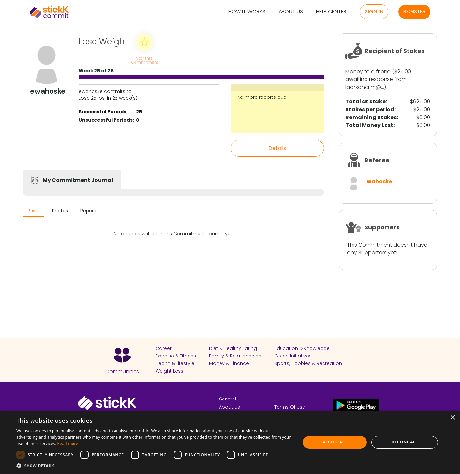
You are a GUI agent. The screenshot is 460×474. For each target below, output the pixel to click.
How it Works (246, 12)
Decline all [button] (404, 442)
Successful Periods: (103, 111)
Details (277, 148)
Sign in (374, 11)
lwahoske (378, 181)
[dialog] (230, 442)
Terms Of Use (289, 407)
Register (414, 11)
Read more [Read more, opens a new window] (67, 443)
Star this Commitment (144, 59)
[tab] (33, 211)
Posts (34, 210)
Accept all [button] (335, 442)
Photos (60, 210)
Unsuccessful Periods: (106, 120)
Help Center (331, 12)
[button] (154, 466)
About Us (291, 12)
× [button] (452, 417)
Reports (89, 210)
